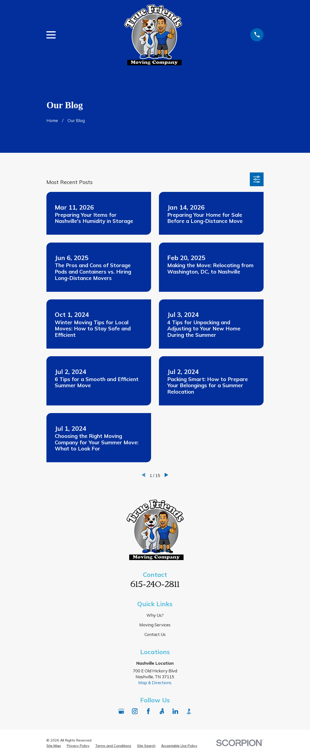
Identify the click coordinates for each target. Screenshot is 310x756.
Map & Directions (154, 682)
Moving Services (154, 624)
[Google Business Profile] (121, 711)
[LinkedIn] (175, 711)
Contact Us (155, 634)
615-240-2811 (155, 583)
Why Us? (155, 615)
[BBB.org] (189, 711)
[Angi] (162, 711)
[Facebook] (148, 711)
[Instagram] (135, 711)
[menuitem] (53, 745)
